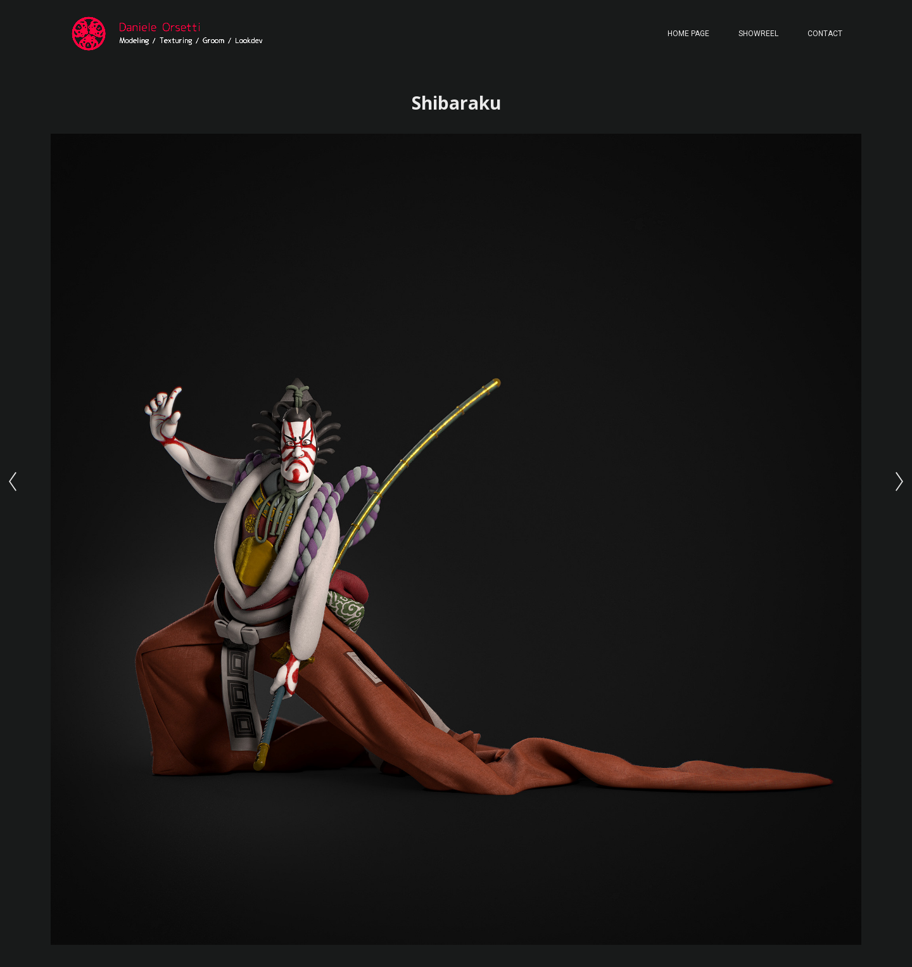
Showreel (758, 33)
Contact (825, 33)
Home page (688, 33)
